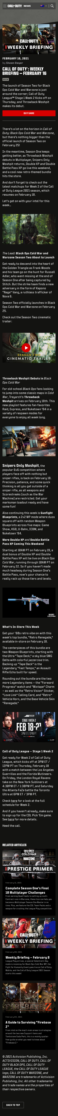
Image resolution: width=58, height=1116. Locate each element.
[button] (4, 5)
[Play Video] (29, 348)
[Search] (52, 5)
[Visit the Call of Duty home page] (15, 6)
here (14, 800)
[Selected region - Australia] (43, 6)
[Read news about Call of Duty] (27, 6)
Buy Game (29, 113)
